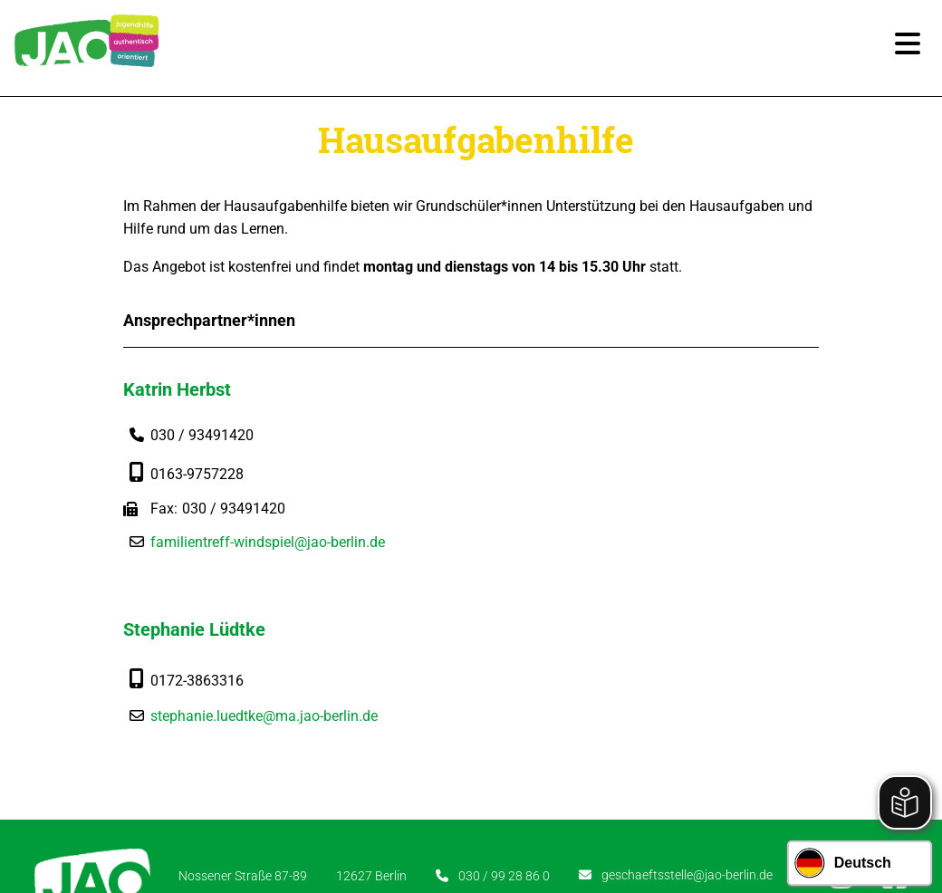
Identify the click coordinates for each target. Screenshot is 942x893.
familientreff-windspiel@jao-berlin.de (273, 544)
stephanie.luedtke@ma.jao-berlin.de (626, 478)
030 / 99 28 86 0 (504, 704)
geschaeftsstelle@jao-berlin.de (687, 704)
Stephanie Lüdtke (556, 393)
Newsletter (411, 784)
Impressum (502, 784)
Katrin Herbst (182, 393)
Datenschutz (599, 784)
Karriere (330, 784)
